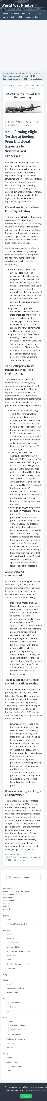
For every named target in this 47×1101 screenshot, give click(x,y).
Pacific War (11, 1043)
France (38, 13)
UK (23, 13)
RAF (8, 1011)
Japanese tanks (12, 992)
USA (30, 13)
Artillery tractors (12, 1062)
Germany (15, 13)
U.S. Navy (10, 1047)
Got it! (26, 1096)
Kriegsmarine (11, 955)
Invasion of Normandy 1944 (17, 924)
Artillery (9, 934)
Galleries (14, 73)
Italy (13, 17)
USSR (20, 17)
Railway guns (11, 968)
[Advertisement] (23, 44)
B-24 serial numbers (17, 1025)
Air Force (30, 73)
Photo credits (31, 17)
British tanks (11, 1007)
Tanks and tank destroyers (17, 1039)
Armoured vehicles (14, 1002)
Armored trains (12, 943)
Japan (5, 17)
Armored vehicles (13, 947)
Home (5, 13)
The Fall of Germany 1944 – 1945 (18, 964)
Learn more (40, 1090)
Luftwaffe (10, 938)
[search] (23, 877)
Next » (40, 85)
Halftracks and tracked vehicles (18, 951)
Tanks (9, 920)
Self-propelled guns (14, 1066)
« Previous (9, 85)
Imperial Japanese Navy (15, 988)
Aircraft (9, 984)
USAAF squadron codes (18, 1029)
